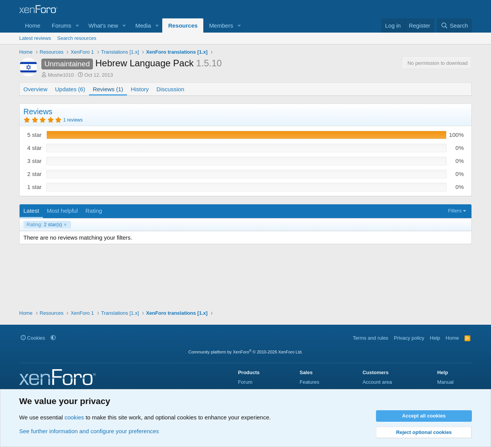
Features (309, 382)
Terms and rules (370, 338)
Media (143, 25)
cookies (74, 417)
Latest (31, 210)
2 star (34, 174)
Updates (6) (70, 89)
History (140, 89)
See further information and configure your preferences (89, 431)
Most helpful (62, 210)
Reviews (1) (108, 89)
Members (221, 25)
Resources (183, 25)
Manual (445, 382)
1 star (34, 187)
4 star (34, 148)
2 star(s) (44, 224)
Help (435, 338)
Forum (245, 382)
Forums (61, 25)
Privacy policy (409, 338)
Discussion (171, 89)
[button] (77, 25)
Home (32, 25)
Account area (377, 382)
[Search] (454, 25)
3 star (34, 161)
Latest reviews (35, 38)
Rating (94, 210)
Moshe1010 (61, 75)
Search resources (76, 38)
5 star (34, 134)
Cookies (33, 338)
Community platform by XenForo (245, 352)
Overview (35, 89)
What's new (103, 25)
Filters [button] (454, 211)
